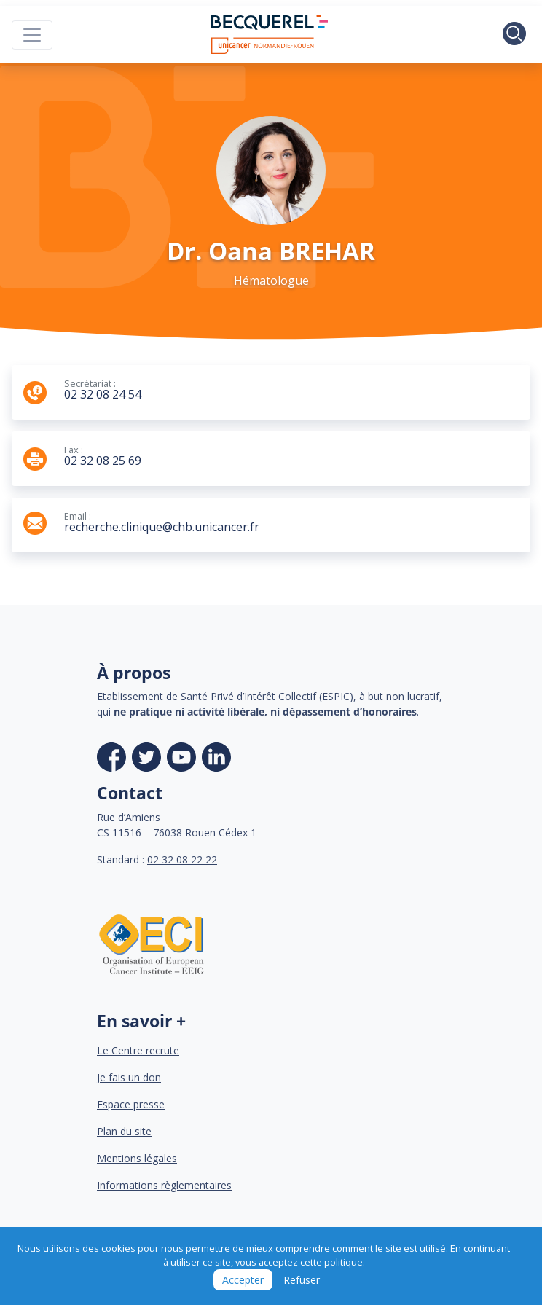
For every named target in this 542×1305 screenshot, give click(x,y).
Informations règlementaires (164, 1185)
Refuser (301, 1280)
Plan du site (124, 1131)
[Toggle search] (514, 35)
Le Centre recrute (138, 1050)
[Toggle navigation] (32, 35)
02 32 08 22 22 (182, 859)
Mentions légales (137, 1158)
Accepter (243, 1280)
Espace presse (131, 1104)
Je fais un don (129, 1077)
